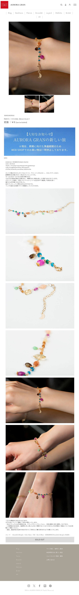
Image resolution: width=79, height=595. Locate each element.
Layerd (49, 13)
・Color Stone (28, 535)
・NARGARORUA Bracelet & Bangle (54, 535)
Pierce (29, 13)
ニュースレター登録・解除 (55, 556)
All (39, 17)
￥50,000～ (67, 535)
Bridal (68, 13)
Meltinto (59, 13)
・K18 (33, 535)
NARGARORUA (9, 115)
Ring (10, 13)
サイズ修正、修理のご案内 (55, 549)
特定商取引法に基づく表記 (55, 552)
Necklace (19, 13)
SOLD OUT (40, 539)
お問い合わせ (51, 560)
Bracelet (39, 13)
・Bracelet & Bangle (17, 535)
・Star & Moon (40, 535)
